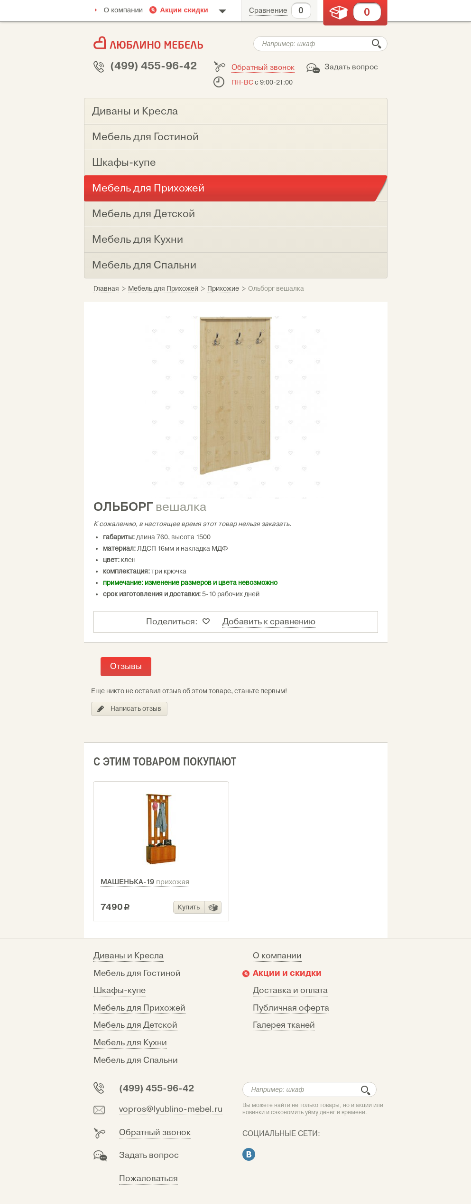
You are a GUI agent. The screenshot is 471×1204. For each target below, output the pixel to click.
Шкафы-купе (119, 990)
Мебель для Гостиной (137, 973)
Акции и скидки (287, 973)
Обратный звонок (263, 67)
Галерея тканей (284, 1025)
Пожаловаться (148, 1178)
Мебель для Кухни (130, 1042)
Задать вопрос (351, 67)
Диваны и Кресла (128, 955)
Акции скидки (184, 10)
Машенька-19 (145, 882)
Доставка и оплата (290, 990)
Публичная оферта (291, 1008)
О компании (123, 10)
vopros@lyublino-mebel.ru (170, 1109)
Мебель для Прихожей (139, 1008)
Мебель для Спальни (135, 1060)
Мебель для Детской (135, 1025)
